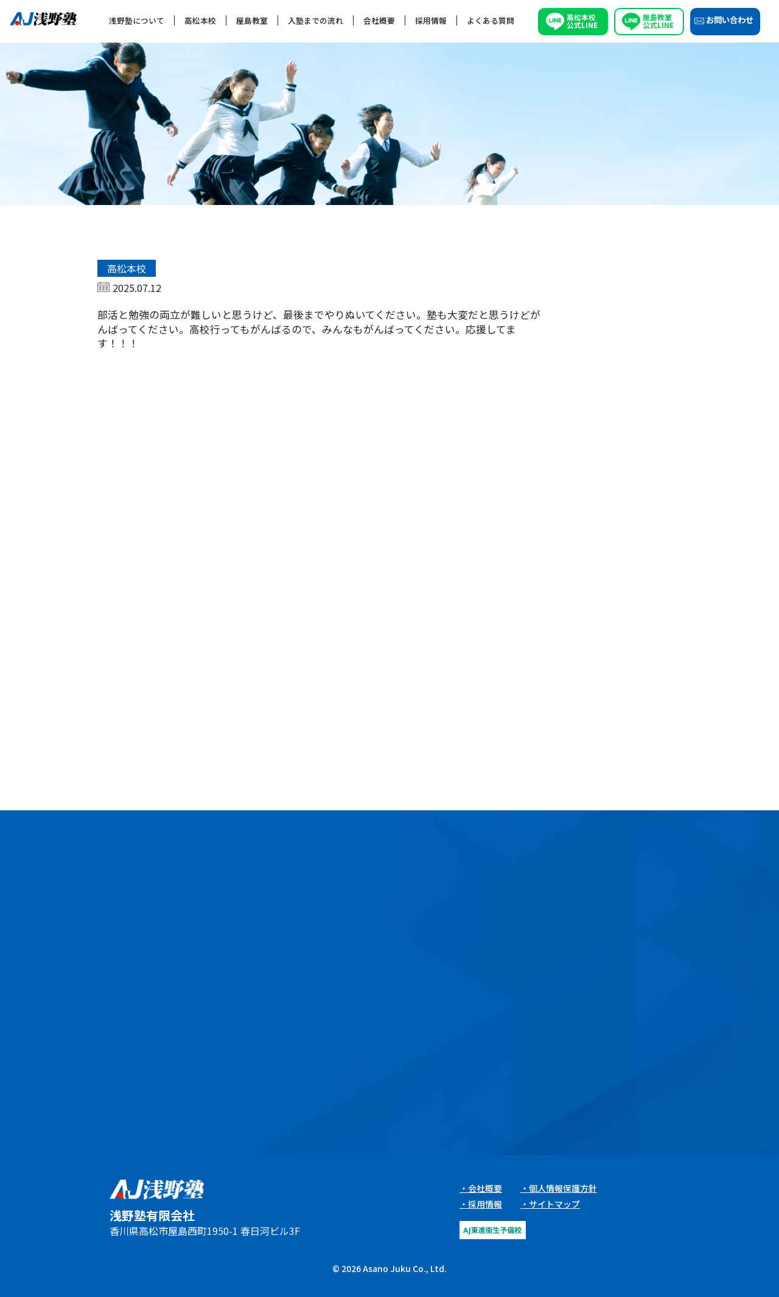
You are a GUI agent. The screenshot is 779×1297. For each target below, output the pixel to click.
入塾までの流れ (315, 20)
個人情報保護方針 (563, 1188)
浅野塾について (136, 20)
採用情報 (431, 20)
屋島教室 (252, 20)
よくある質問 (490, 20)
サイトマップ (554, 1204)
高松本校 (200, 20)
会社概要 (379, 20)
